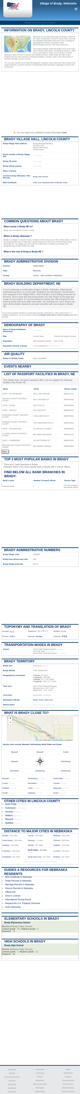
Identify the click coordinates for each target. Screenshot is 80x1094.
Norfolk (31, 845)
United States (38, 266)
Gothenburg (35, 744)
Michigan (40, 1088)
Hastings (5, 845)
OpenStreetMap (58, 740)
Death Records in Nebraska (18, 881)
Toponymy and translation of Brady (37, 626)
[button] (10, 718)
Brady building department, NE (32, 283)
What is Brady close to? (26, 713)
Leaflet (39, 740)
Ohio (68, 1069)
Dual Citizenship (13, 907)
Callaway (31, 793)
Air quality (14, 354)
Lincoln (36, 275)
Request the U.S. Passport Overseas (22, 903)
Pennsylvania (68, 1080)
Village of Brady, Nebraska (58, 3)
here (64, 132)
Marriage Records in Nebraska (19, 884)
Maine (40, 1077)
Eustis (55, 793)
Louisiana (40, 1073)
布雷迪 (64, 636)
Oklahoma (68, 1073)
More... (5, 452)
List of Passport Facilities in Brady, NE (39, 374)
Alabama (12, 1070)
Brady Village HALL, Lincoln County (37, 139)
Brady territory (19, 661)
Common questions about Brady (33, 221)
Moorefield (14, 771)
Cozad (58, 744)
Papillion (56, 845)
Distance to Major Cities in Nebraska (38, 831)
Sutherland (10, 808)
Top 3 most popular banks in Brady (36, 459)
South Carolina (68, 1091)
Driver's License (12, 896)
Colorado (12, 1092)
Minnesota (40, 1091)
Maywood (57, 788)
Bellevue (56, 836)
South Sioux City (34, 857)
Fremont (56, 840)
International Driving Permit (18, 899)
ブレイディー (42, 631)
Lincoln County (40, 23)
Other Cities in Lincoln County (32, 801)
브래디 (12, 636)
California (12, 1088)
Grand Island (7, 840)
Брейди (39, 636)
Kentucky (40, 1069)
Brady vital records (40, 177)
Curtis (30, 788)
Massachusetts (40, 1084)
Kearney (31, 840)
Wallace (9, 815)
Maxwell (25, 744)
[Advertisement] (40, 100)
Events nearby (17, 366)
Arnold (65, 752)
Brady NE (52, 23)
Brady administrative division (31, 261)
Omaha (5, 836)
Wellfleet (5, 788)
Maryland (40, 1080)
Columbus (6, 851)
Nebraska (27, 23)
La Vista (56, 851)
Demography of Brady (24, 325)
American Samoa (12, 1077)
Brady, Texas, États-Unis (43, 700)
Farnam (56, 783)
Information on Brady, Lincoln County (39, 30)
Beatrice (56, 857)
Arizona (12, 1081)
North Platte (46, 744)
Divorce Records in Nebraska (19, 888)
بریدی (12, 631)
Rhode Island (68, 1088)
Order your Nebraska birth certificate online (50, 183)
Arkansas (12, 1084)
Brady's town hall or (49, 315)
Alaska (12, 1073)
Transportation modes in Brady (33, 645)
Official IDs (10, 892)
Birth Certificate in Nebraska (18, 877)
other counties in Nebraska (51, 275)
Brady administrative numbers (32, 550)
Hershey (9, 812)
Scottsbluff (6, 857)
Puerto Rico (68, 1084)
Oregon (68, 1077)
